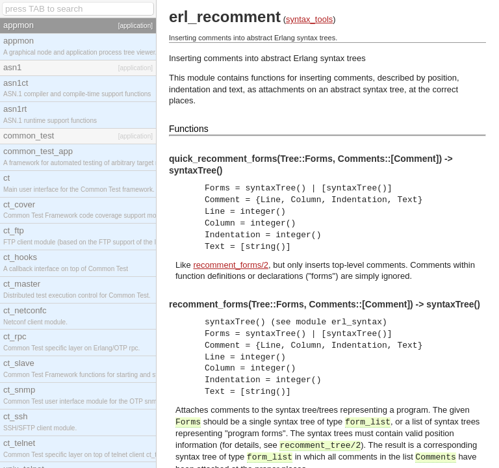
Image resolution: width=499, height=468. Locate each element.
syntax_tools (309, 19)
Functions (189, 129)
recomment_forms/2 (230, 265)
